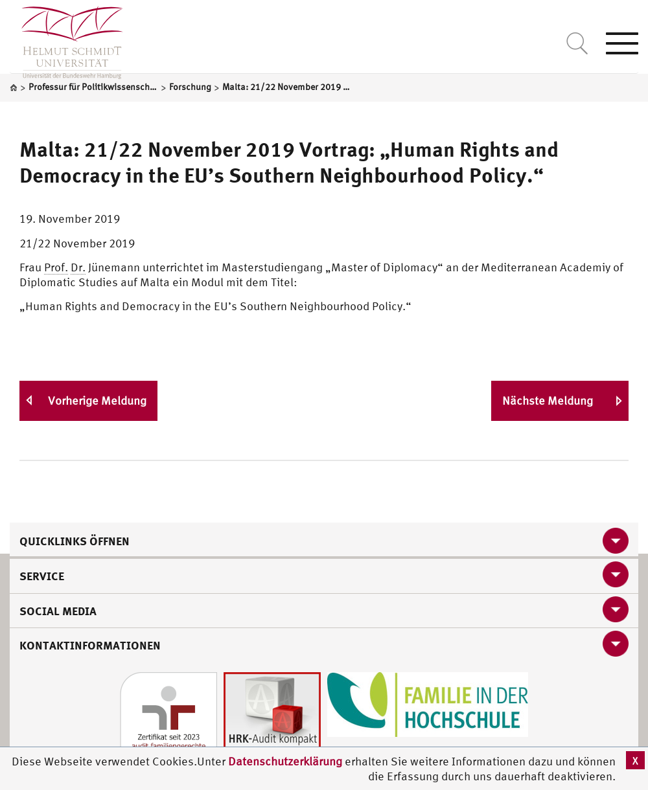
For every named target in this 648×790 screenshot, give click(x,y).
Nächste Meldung (547, 400)
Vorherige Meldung (97, 400)
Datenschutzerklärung (285, 761)
